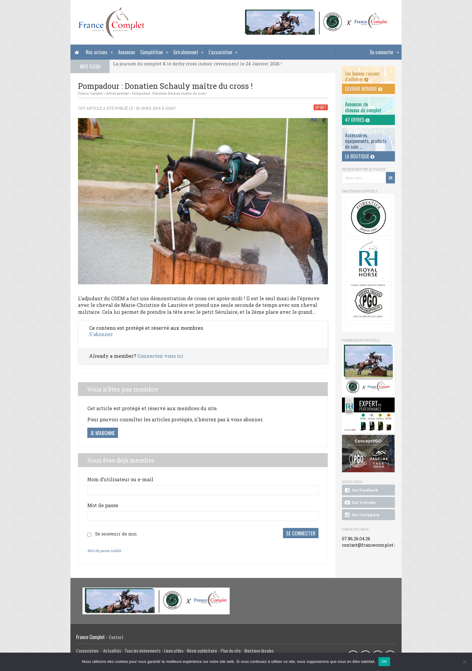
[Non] (464, 662)
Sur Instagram (362, 515)
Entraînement (185, 52)
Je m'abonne (102, 433)
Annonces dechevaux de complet (363, 107)
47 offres (357, 119)
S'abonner (101, 334)
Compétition (151, 52)
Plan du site (231, 651)
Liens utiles (173, 651)
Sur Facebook (361, 490)
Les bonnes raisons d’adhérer (362, 76)
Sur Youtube (359, 502)
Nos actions (96, 52)
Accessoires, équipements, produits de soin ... (366, 141)
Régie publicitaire (202, 651)
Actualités (112, 651)
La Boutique (359, 156)
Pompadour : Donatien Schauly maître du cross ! (169, 93)
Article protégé (117, 93)
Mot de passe (102, 505)
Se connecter (382, 52)
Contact (116, 637)
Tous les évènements (142, 651)
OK (384, 661)
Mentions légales (259, 651)
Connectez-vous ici (160, 356)
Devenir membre (363, 88)
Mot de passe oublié (104, 550)
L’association (220, 52)
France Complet (90, 93)
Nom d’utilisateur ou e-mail (120, 479)
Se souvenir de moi (116, 534)
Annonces (126, 52)
